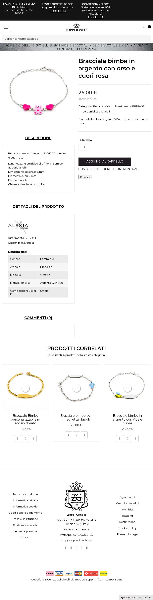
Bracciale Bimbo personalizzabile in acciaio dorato (25, 419)
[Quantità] (84, 147)
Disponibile (15, 242)
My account (127, 497)
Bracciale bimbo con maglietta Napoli (76, 417)
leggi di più (58, 11)
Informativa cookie (25, 506)
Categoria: (85, 106)
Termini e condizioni (25, 494)
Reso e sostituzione (25, 518)
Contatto (25, 537)
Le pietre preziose (25, 531)
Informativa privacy (25, 500)
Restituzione (127, 521)
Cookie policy (127, 528)
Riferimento (16, 237)
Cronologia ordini (127, 503)
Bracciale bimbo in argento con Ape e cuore (127, 419)
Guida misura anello (25, 525)
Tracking (127, 515)
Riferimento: (123, 106)
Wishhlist (127, 509)
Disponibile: (90, 111)
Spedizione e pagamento (25, 512)
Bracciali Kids (101, 106)
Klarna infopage (127, 534)
